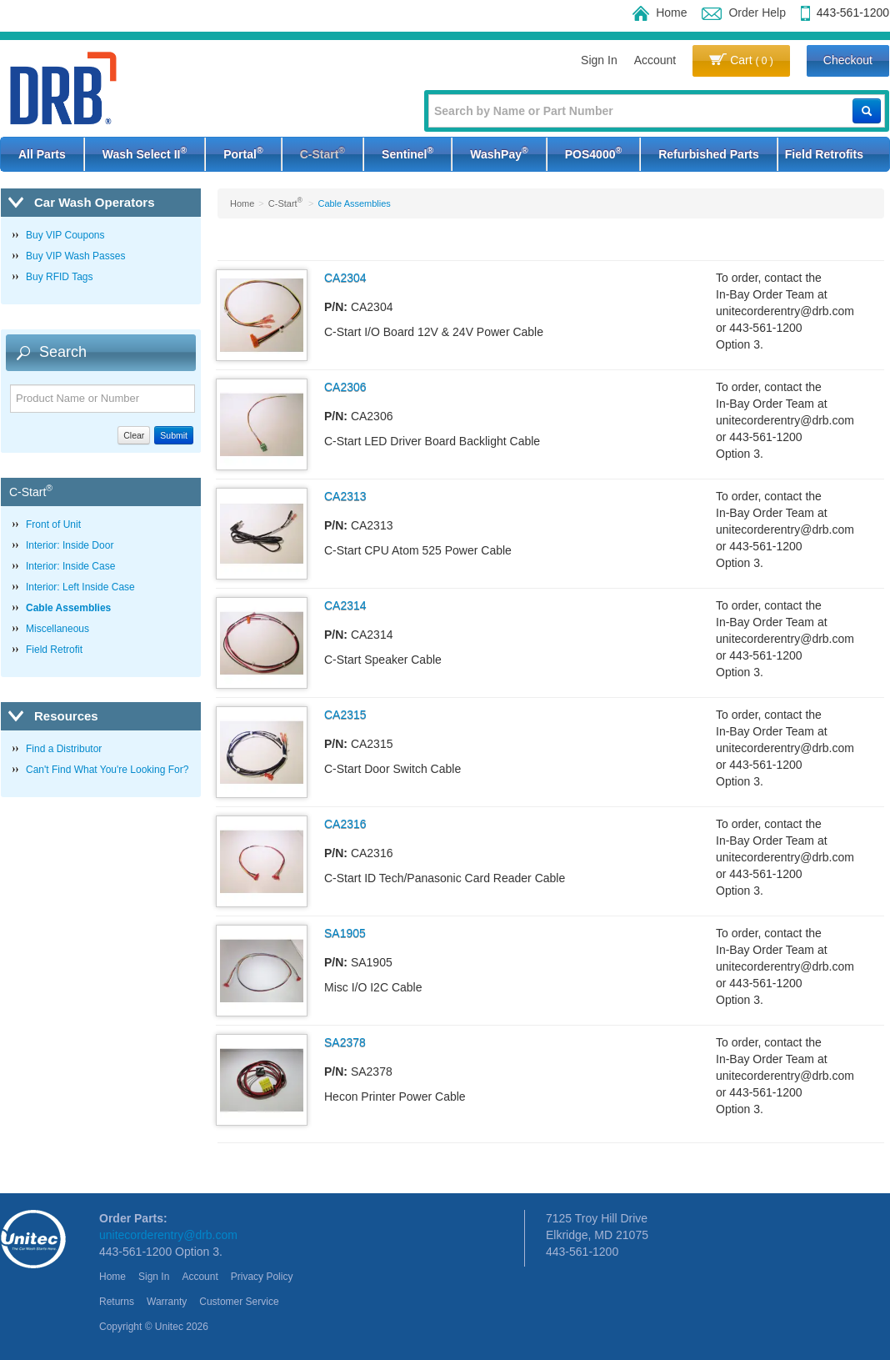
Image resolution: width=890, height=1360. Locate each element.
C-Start (322, 152)
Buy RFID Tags (59, 277)
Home (659, 12)
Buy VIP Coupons (65, 235)
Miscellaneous (57, 629)
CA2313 (345, 496)
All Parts (42, 154)
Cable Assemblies (68, 608)
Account (655, 60)
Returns (116, 1301)
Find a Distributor (64, 749)
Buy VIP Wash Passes (75, 256)
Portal (242, 152)
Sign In (599, 60)
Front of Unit (53, 524)
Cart (741, 60)
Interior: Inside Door (69, 545)
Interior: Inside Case (70, 566)
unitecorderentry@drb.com (168, 1235)
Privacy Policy (262, 1276)
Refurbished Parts (708, 154)
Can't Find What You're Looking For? (107, 769)
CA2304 (345, 277)
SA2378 (345, 1042)
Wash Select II (144, 152)
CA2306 (345, 387)
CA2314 (345, 605)
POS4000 (593, 152)
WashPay (499, 152)
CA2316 (345, 824)
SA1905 (345, 933)
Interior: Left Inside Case (80, 587)
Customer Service (238, 1301)
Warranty (167, 1301)
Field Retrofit (54, 649)
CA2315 (345, 714)
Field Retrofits (824, 154)
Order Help (743, 12)
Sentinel (407, 152)
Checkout (847, 60)
